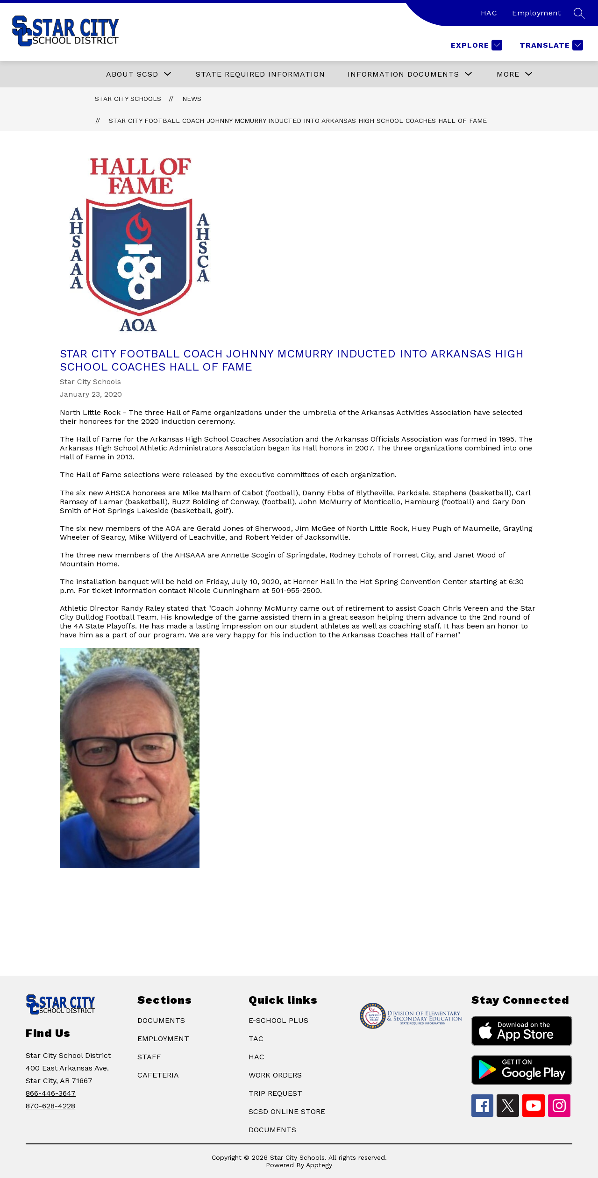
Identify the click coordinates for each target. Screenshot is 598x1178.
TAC (256, 1038)
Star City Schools (128, 98)
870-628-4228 (50, 1105)
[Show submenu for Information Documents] (403, 74)
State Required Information (260, 74)
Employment (536, 12)
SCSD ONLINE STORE (287, 1111)
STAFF (149, 1056)
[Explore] (475, 45)
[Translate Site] (550, 45)
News (191, 98)
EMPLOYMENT (163, 1038)
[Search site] (579, 13)
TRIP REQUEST (275, 1093)
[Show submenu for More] (508, 74)
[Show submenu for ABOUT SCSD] (132, 74)
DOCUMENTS (161, 1020)
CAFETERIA (158, 1075)
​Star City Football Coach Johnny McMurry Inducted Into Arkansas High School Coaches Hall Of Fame (298, 120)
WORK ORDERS (275, 1075)
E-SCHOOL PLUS (278, 1020)
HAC (489, 12)
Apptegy (319, 1165)
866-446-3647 (51, 1093)
